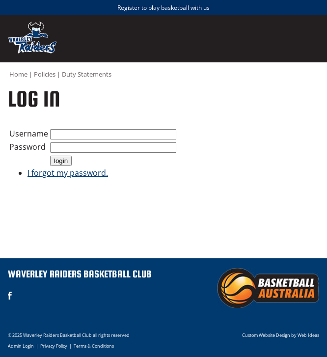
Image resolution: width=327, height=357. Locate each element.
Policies (44, 74)
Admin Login (21, 346)
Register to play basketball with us (163, 7)
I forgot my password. (67, 172)
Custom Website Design (266, 335)
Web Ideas (308, 335)
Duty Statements (86, 74)
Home (18, 74)
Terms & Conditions (94, 346)
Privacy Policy (53, 346)
